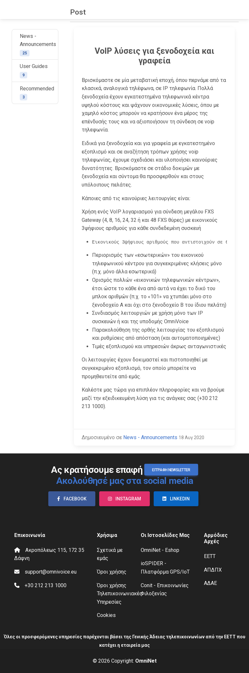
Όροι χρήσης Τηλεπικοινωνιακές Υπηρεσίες (119, 593)
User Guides (34, 70)
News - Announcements (38, 44)
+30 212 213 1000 (45, 585)
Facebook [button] (72, 498)
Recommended (37, 93)
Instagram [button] (124, 498)
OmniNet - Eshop (160, 550)
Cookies (106, 615)
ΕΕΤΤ (210, 556)
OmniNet (146, 661)
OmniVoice (19, 10)
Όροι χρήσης (111, 572)
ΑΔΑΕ (210, 583)
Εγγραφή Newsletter (171, 470)
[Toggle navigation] (238, 9)
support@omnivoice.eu (51, 572)
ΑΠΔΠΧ (213, 570)
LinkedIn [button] (176, 498)
